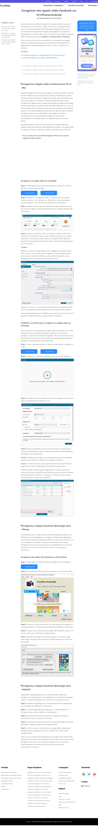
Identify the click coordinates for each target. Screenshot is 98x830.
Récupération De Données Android (11, 775)
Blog (81, 1)
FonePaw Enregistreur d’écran (31, 93)
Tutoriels (74, 1)
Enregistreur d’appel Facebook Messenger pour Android (8, 42)
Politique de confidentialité (66, 780)
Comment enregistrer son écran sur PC (39, 775)
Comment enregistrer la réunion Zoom (39, 794)
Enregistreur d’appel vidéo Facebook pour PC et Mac (8, 28)
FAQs (60, 796)
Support (66, 1)
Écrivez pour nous (64, 807)
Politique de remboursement (67, 801)
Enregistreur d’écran (87, 23)
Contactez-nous (63, 775)
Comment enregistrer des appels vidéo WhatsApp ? (40, 58)
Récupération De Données (9, 772)
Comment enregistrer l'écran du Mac (38, 783)
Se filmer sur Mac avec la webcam (37, 797)
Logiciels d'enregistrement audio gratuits (39, 786)
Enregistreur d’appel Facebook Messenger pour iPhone (8, 35)
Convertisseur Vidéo (7, 783)
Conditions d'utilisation (65, 778)
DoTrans (3, 786)
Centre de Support (64, 793)
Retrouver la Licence (64, 799)
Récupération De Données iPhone (11, 778)
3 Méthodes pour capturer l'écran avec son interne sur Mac (85, 83)
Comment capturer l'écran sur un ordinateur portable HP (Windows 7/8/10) (86, 76)
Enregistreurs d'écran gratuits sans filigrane (40, 778)
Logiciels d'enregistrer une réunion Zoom (39, 792)
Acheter (87, 66)
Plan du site (62, 783)
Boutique (57, 1)
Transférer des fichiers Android (36, 806)
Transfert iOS (5, 789)
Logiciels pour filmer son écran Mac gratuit (40, 780)
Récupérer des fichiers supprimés (37, 803)
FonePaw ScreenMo (37, 540)
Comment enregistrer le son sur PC (37, 789)
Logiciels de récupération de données (38, 800)
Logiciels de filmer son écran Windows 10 (39, 772)
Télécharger (48, 1)
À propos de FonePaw (65, 772)
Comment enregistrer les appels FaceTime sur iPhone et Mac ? (44, 55)
